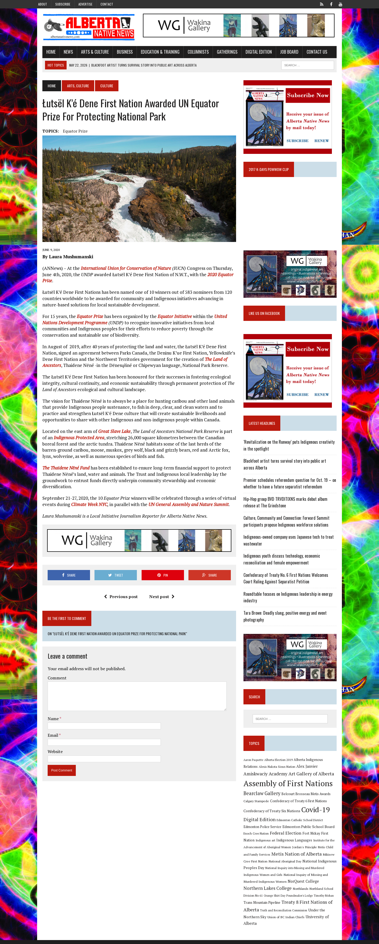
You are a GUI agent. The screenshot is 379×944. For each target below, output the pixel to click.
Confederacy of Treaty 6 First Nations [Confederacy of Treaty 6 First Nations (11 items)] (301, 811)
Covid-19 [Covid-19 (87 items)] (318, 820)
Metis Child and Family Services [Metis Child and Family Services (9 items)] (319, 858)
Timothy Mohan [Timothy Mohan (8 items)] (256, 906)
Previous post (118, 592)
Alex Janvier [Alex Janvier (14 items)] (294, 776)
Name (45, 699)
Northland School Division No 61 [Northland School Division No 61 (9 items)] (268, 899)
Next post (159, 592)
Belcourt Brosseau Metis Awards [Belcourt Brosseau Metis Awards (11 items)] (308, 804)
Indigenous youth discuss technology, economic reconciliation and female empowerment (284, 566)
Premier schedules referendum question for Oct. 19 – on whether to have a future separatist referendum (292, 490)
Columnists (190, 53)
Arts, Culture (70, 87)
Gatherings (219, 53)
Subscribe (62, 4)
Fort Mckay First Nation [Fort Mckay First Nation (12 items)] (308, 843)
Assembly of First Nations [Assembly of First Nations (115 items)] (291, 794)
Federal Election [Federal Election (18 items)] (272, 843)
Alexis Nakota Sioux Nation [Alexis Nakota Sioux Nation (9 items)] (264, 777)
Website (46, 732)
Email (45, 715)
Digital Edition (250, 53)
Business (116, 53)
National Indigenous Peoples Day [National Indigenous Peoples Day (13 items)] (308, 871)
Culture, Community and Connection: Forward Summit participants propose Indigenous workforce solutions (289, 528)
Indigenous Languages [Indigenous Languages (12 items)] (269, 850)
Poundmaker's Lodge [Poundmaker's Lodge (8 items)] (327, 899)
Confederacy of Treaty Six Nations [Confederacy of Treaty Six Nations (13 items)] (274, 821)
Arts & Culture (87, 53)
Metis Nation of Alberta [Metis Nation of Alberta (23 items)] (271, 864)
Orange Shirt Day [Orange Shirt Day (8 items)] (302, 899)
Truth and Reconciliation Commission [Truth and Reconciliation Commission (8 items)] (309, 914)
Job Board (281, 53)
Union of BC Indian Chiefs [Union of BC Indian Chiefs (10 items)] (295, 920)
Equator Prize (67, 132)
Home (42, 53)
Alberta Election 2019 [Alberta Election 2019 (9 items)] (281, 770)
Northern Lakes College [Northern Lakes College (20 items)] (303, 892)
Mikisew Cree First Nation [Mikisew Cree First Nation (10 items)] (316, 865)
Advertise (85, 4)
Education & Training (152, 53)
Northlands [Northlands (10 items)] (336, 892)
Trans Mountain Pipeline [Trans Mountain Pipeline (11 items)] (285, 906)
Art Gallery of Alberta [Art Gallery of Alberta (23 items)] (289, 784)
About (42, 4)
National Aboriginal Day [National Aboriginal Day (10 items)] (262, 872)
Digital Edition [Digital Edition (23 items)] (262, 830)
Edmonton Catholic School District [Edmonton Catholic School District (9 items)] (303, 830)
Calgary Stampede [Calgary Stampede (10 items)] (259, 811)
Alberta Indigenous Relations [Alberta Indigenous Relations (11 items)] (319, 770)
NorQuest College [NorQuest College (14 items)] (262, 892)
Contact (107, 4)
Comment (48, 658)
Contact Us (308, 53)
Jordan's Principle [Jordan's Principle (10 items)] (284, 857)
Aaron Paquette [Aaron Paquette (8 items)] (256, 770)
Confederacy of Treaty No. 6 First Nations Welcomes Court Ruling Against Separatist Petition (293, 585)
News (60, 53)
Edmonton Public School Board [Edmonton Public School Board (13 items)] (295, 837)
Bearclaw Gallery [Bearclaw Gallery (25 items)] (264, 804)
